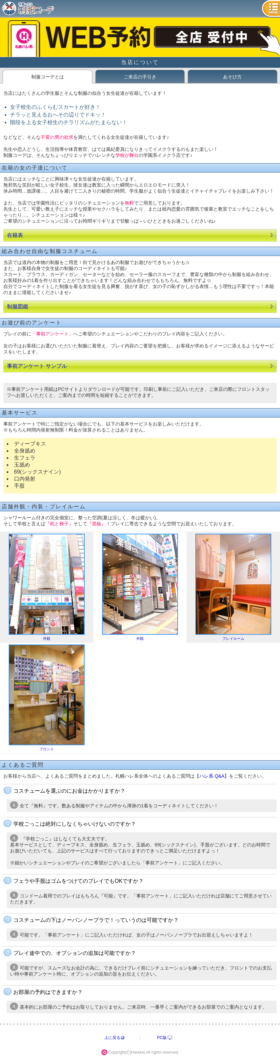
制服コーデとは (47, 76)
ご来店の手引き (140, 76)
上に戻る (112, 1037)
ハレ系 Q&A (211, 776)
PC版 (162, 1037)
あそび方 (232, 76)
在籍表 (15, 235)
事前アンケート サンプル (37, 366)
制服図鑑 (17, 306)
